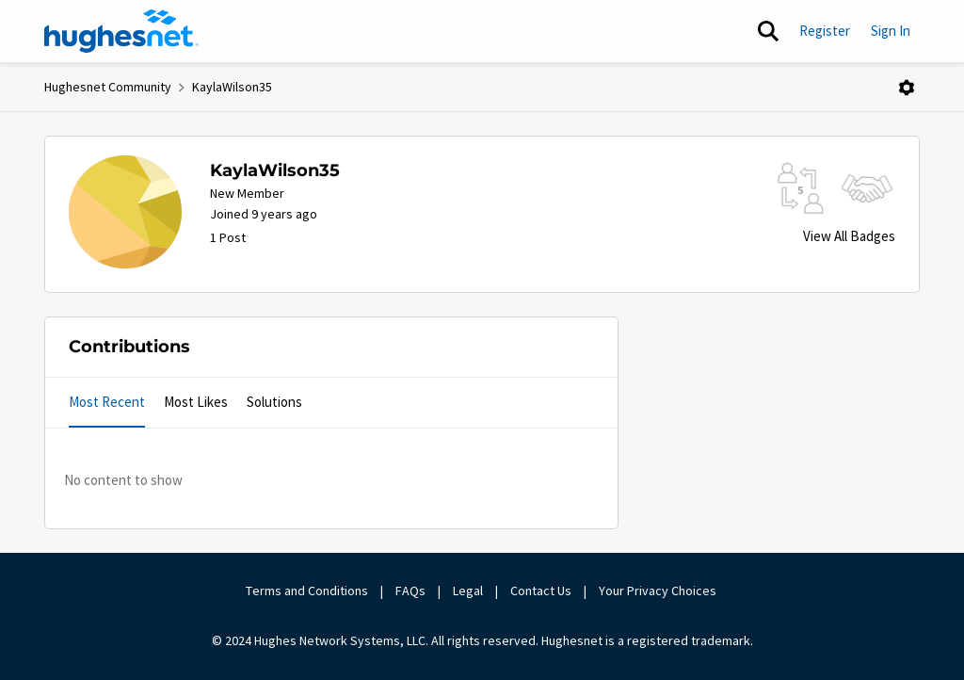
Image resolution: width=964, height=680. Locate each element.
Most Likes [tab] (196, 402)
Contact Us (540, 590)
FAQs (410, 590)
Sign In (890, 31)
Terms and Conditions (307, 590)
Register (824, 31)
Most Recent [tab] (107, 402)
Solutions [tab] (274, 402)
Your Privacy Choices (659, 590)
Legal (468, 590)
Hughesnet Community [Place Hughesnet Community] (107, 86)
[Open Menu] (906, 87)
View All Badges (849, 236)
